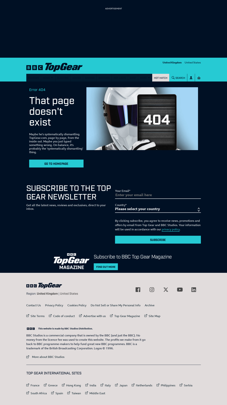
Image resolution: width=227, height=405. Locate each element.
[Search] (178, 78)
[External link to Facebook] (138, 289)
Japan (123, 385)
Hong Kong (73, 385)
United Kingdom (172, 62)
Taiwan (76, 393)
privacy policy (171, 229)
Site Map (154, 316)
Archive (150, 305)
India (93, 385)
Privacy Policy (54, 305)
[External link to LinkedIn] (193, 289)
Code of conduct (64, 316)
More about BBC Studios (45, 357)
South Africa (39, 393)
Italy (108, 385)
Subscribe (158, 239)
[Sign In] (191, 78)
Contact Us (33, 305)
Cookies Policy (76, 305)
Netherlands (144, 385)
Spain (59, 393)
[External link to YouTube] (179, 289)
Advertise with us (94, 316)
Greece (53, 385)
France (35, 385)
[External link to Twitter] (166, 289)
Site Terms (38, 316)
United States (193, 62)
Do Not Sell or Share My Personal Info (115, 305)
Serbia (188, 385)
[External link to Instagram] (152, 289)
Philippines (168, 385)
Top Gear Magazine (127, 316)
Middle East (97, 393)
